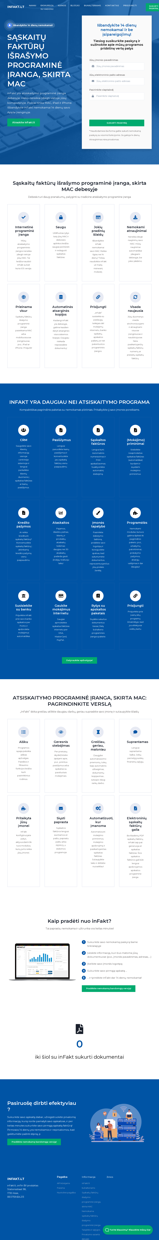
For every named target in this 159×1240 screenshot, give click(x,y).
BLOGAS (75, 5)
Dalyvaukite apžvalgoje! (79, 660)
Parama (61, 1188)
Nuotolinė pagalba (66, 1192)
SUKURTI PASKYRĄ (117, 123)
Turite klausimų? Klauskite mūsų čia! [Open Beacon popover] (127, 1230)
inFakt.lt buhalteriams (88, 1185)
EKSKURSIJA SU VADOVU (47, 7)
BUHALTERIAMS (92, 5)
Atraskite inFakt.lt (23, 122)
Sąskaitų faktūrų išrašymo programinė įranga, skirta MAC (91, 1199)
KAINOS (62, 5)
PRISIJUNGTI (130, 5)
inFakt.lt (15, 7)
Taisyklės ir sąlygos (91, 1230)
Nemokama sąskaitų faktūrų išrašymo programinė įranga (91, 1218)
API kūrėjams (63, 1183)
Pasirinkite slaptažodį (101, 89)
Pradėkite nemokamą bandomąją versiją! (108, 988)
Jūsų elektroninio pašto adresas (107, 75)
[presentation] (112, 110)
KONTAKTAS (112, 5)
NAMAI (32, 5)
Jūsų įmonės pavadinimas (103, 60)
